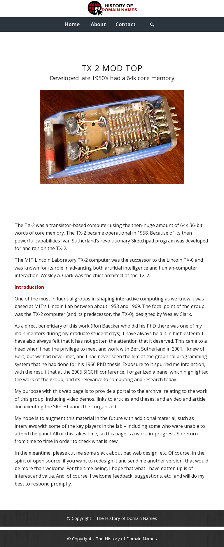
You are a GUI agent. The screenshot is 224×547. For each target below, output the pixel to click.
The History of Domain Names (126, 518)
